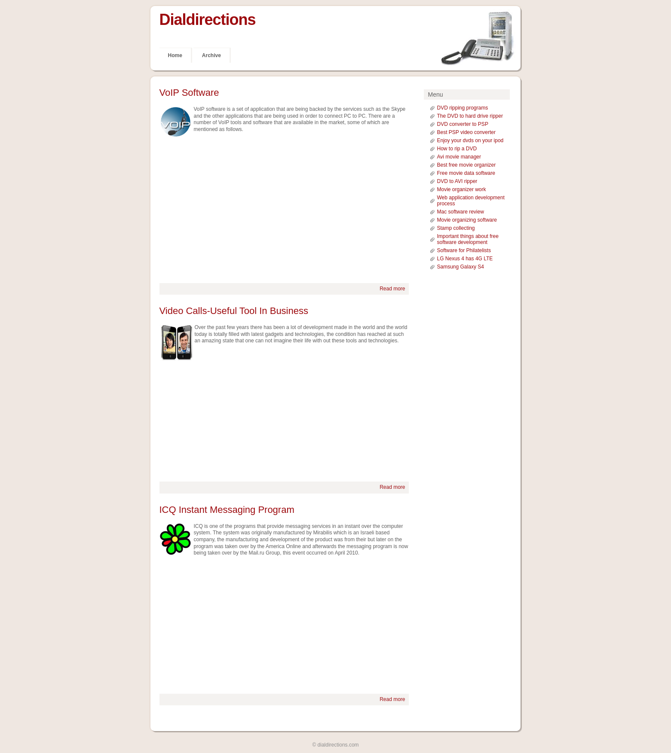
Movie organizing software (467, 220)
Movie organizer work (461, 189)
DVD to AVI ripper (457, 181)
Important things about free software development (468, 239)
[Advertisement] (284, 210)
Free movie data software (466, 173)
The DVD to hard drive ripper (470, 116)
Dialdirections (207, 19)
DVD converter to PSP (462, 124)
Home (175, 55)
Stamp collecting (456, 228)
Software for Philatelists (464, 250)
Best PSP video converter (466, 132)
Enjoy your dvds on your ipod (470, 140)
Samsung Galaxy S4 (460, 267)
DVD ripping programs (462, 108)
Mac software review (460, 212)
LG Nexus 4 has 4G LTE (465, 259)
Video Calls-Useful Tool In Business (233, 310)
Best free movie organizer (466, 165)
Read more (392, 289)
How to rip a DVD (457, 149)
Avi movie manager (459, 157)
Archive (211, 55)
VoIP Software (189, 92)
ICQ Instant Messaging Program (226, 509)
